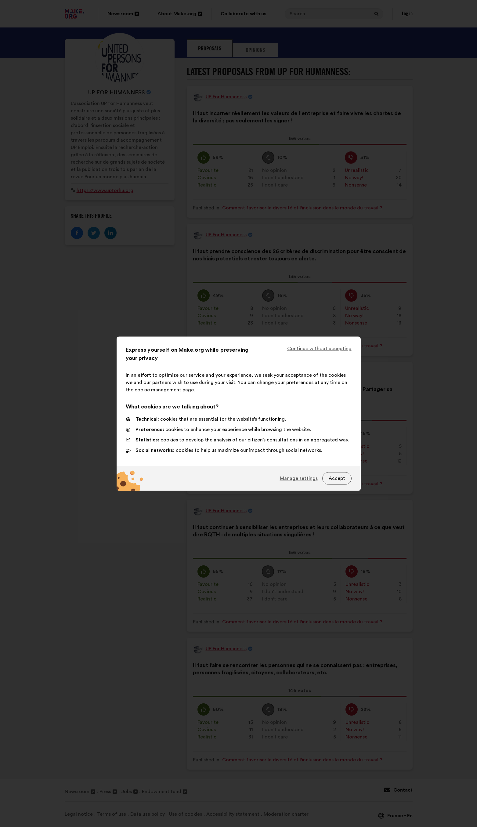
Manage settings (299, 478)
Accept (337, 478)
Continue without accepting (319, 348)
